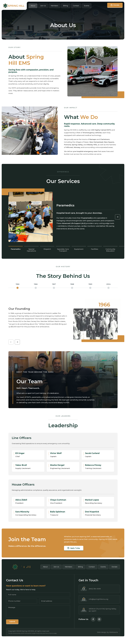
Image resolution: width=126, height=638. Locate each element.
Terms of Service (49, 633)
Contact (76, 6)
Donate (115, 5)
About (33, 6)
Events (86, 6)
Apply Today (82, 548)
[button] (117, 216)
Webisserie (113, 632)
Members (54, 6)
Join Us (43, 6)
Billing (65, 6)
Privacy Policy (39, 633)
